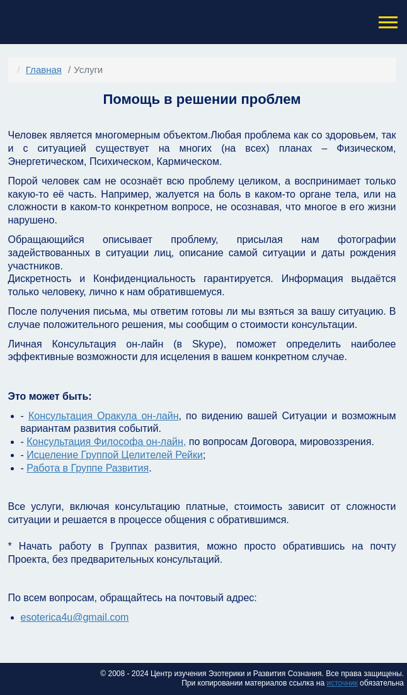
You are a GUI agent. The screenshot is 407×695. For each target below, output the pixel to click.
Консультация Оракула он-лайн (103, 415)
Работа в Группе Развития (87, 468)
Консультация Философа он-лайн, (106, 441)
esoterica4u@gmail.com (75, 617)
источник (341, 683)
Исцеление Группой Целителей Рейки (114, 454)
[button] (386, 22)
